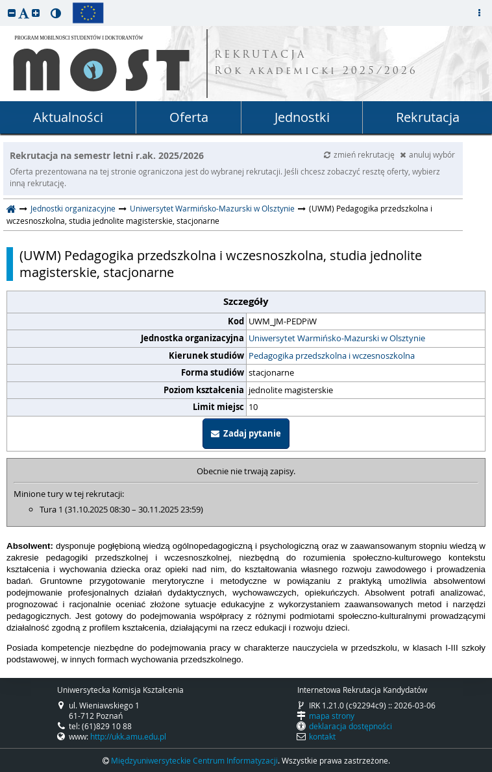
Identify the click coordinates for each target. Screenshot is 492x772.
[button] (12, 12)
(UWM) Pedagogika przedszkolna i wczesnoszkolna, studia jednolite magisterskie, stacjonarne (220, 264)
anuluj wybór (427, 154)
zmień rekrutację (360, 154)
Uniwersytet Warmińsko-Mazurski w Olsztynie (212, 208)
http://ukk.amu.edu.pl (128, 736)
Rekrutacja (428, 117)
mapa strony (331, 715)
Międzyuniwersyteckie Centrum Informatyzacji (194, 760)
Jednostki (302, 117)
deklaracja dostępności (350, 726)
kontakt (322, 736)
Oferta (188, 117)
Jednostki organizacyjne (73, 208)
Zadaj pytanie (246, 433)
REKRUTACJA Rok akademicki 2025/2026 (316, 64)
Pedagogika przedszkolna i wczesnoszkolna (332, 355)
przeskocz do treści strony (3, 3)
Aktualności (68, 117)
